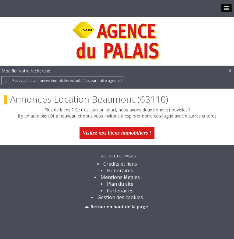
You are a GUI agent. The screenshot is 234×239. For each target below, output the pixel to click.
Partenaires (120, 190)
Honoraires (120, 170)
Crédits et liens (120, 163)
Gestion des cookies (120, 197)
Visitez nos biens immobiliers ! (117, 133)
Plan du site (120, 184)
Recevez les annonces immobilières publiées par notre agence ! (67, 80)
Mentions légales (120, 177)
